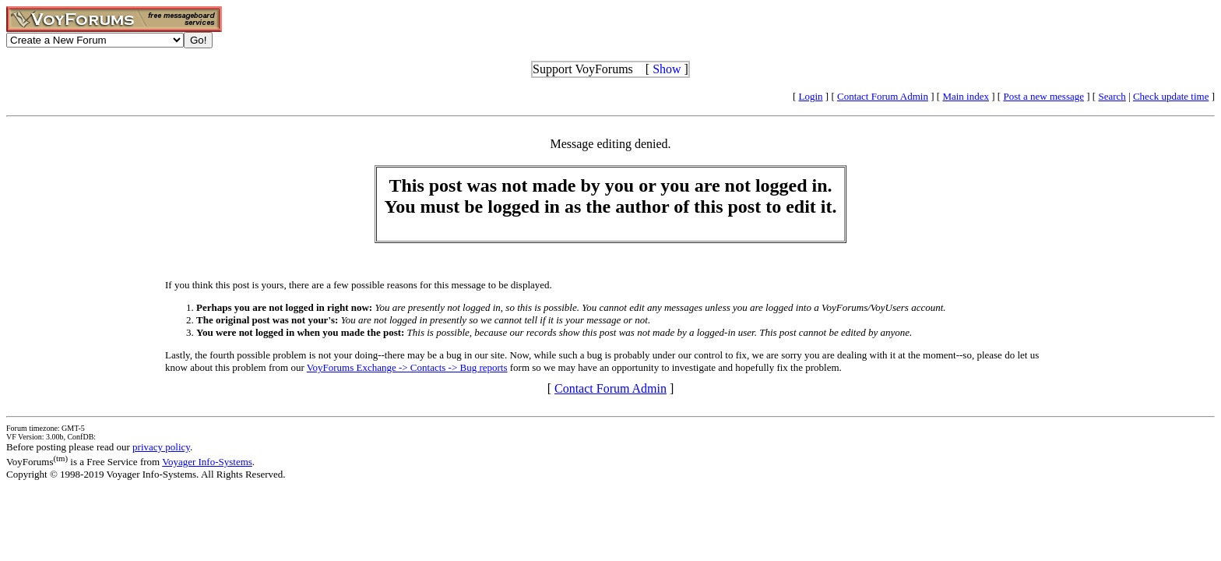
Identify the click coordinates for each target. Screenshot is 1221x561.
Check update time (1171, 96)
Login (811, 96)
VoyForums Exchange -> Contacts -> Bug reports (407, 367)
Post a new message (1043, 96)
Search (1111, 96)
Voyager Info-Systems (207, 462)
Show (667, 69)
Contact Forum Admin (882, 96)
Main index (965, 96)
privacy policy (161, 447)
